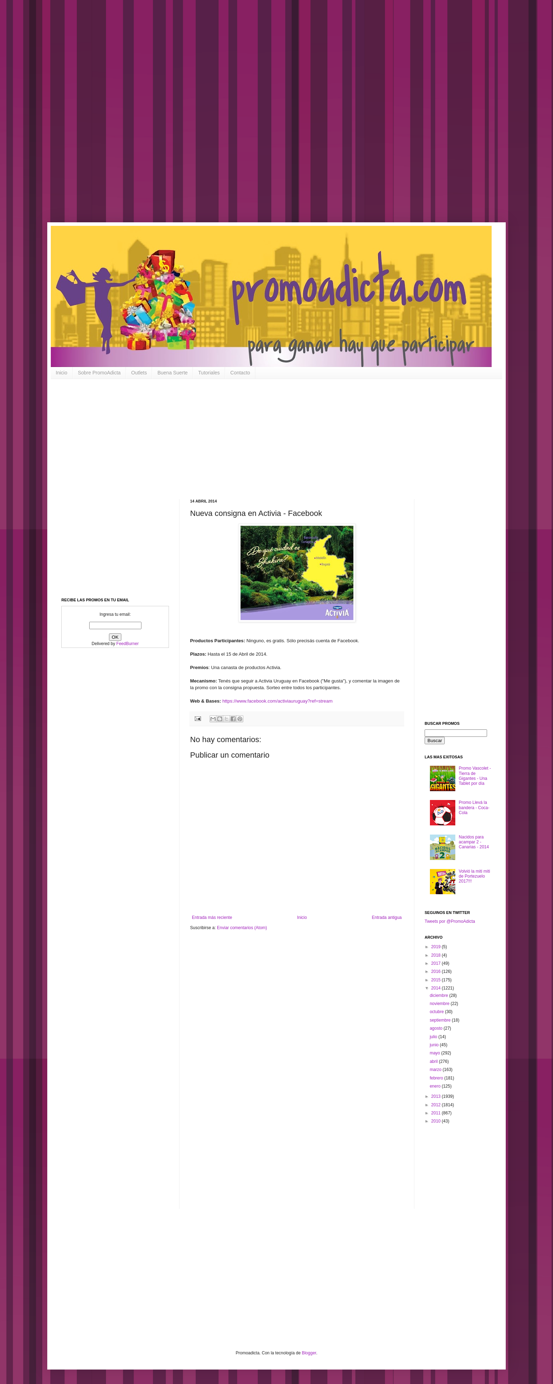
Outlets (139, 372)
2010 (436, 1121)
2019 (436, 946)
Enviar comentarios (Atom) (242, 927)
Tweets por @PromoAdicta (450, 921)
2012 (436, 1104)
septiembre (441, 1020)
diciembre (439, 995)
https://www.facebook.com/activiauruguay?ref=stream (277, 701)
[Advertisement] (225, 116)
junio (435, 1044)
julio (434, 1036)
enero (436, 1086)
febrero (437, 1078)
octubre (437, 1011)
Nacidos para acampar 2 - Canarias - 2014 (474, 842)
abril (434, 1061)
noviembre (440, 1003)
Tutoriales (209, 372)
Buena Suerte (172, 372)
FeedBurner (127, 643)
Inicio (61, 372)
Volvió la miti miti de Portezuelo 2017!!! (474, 876)
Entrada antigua (387, 917)
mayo (435, 1053)
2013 (436, 1096)
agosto (436, 1028)
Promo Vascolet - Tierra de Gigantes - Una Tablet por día (475, 776)
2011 (436, 1113)
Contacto (240, 372)
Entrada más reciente (212, 917)
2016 (436, 971)
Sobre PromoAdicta (99, 372)
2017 (436, 963)
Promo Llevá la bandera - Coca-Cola (474, 807)
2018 (436, 955)
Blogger (309, 1352)
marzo (436, 1069)
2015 (436, 979)
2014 (436, 988)
